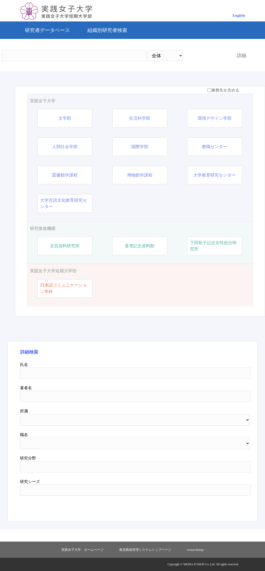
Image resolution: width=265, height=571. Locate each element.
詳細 (241, 55)
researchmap (195, 550)
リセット (228, 506)
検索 (205, 55)
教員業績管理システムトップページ (145, 550)
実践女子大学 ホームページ (82, 550)
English (239, 15)
